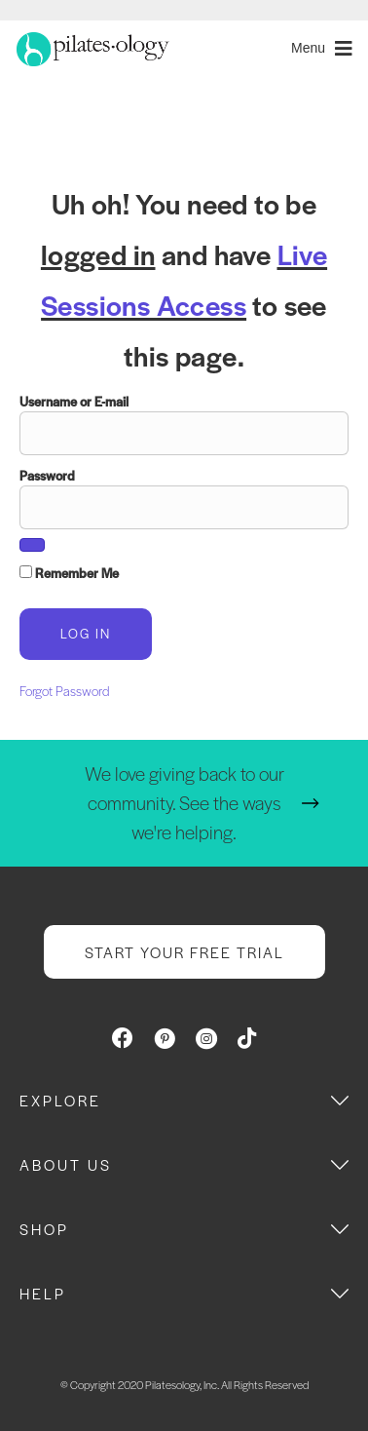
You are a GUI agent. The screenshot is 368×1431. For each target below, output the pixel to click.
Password (47, 475)
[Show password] (32, 545)
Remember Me (69, 572)
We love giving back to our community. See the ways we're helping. (184, 802)
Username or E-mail (74, 401)
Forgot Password (64, 690)
